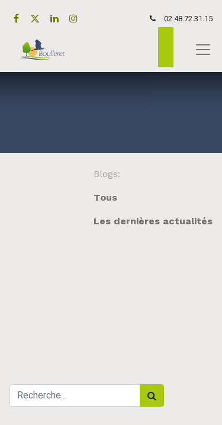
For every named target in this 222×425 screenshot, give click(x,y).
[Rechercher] (152, 395)
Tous (105, 197)
